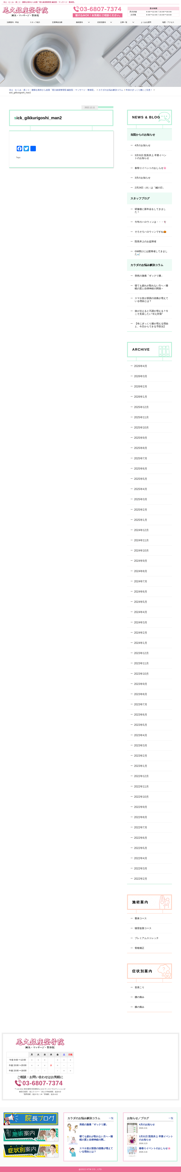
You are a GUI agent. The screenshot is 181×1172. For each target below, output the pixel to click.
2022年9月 (140, 807)
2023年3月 (140, 745)
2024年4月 (140, 612)
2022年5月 (140, 847)
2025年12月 (141, 406)
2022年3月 (140, 868)
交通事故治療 (57, 22)
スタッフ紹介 (35, 22)
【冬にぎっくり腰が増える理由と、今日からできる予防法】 (151, 325)
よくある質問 (146, 22)
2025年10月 (141, 427)
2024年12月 (141, 530)
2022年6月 (140, 837)
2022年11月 (141, 786)
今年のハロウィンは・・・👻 (150, 221)
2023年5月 (140, 724)
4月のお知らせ (142, 145)
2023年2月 (140, 755)
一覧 (111, 1118)
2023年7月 (140, 704)
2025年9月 (140, 437)
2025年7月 (140, 458)
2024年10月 (141, 550)
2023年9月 (140, 683)
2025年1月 (140, 519)
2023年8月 (140, 694)
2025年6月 (140, 468)
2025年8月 (140, 448)
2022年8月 (140, 817)
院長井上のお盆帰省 (145, 241)
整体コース (140, 918)
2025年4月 (140, 489)
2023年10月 (141, 673)
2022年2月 (140, 878)
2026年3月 (140, 376)
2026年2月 (140, 386)
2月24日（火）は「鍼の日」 (149, 187)
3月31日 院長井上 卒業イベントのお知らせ (150, 156)
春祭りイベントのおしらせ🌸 (150, 167)
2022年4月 (140, 858)
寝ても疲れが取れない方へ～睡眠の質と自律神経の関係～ (151, 287)
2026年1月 (140, 396)
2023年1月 (140, 765)
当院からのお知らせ (142, 134)
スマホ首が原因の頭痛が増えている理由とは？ (151, 299)
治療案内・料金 (13, 22)
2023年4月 (140, 735)
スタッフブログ (140, 198)
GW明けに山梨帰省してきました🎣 (151, 253)
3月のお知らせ (142, 177)
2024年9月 (140, 560)
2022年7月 (140, 827)
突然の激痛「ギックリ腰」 (148, 275)
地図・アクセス (168, 22)
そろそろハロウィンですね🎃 (150, 231)
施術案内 (79, 22)
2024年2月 (140, 632)
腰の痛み (139, 997)
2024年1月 (140, 642)
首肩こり (139, 987)
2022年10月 (141, 796)
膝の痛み (139, 1007)
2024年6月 (140, 591)
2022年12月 (141, 776)
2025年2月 (140, 509)
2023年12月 (141, 653)
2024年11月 (141, 540)
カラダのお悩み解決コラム (146, 264)
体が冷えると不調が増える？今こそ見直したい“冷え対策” (151, 312)
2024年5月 (140, 601)
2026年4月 (140, 366)
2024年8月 (140, 571)
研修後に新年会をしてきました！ (150, 210)
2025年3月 (140, 499)
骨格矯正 (139, 948)
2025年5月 (140, 478)
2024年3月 (140, 622)
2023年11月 (141, 663)
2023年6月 (140, 714)
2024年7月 (140, 581)
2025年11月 (141, 417)
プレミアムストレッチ (146, 938)
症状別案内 (101, 22)
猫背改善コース (142, 928)
